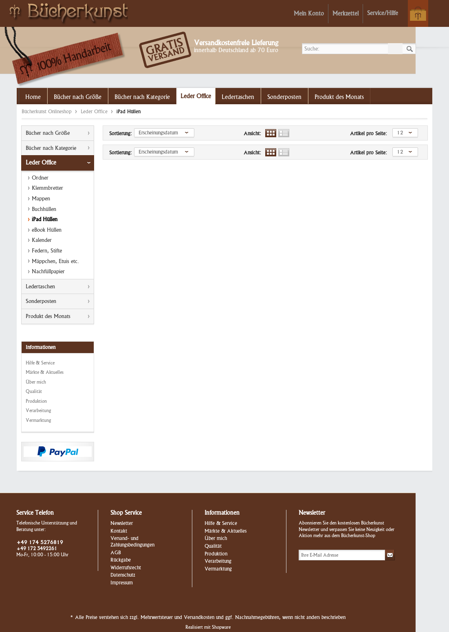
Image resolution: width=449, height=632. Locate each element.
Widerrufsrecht (125, 567)
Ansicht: (252, 133)
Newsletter (121, 523)
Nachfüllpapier (48, 271)
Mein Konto (309, 13)
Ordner (40, 177)
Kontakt (118, 531)
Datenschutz (122, 575)
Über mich (36, 382)
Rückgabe (120, 560)
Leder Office (95, 111)
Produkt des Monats (48, 316)
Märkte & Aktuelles (45, 372)
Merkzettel (345, 13)
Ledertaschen (40, 286)
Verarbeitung (38, 410)
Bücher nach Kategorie (51, 148)
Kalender (42, 240)
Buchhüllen (44, 209)
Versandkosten (199, 617)
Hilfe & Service (40, 363)
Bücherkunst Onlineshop (66, 12)
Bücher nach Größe (48, 132)
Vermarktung (38, 420)
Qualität (34, 391)
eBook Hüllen (47, 229)
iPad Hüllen (44, 219)
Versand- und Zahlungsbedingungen (132, 541)
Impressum (121, 582)
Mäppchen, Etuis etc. (55, 261)
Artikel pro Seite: (368, 133)
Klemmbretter (47, 187)
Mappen (41, 198)
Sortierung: (120, 133)
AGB (115, 552)
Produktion (36, 401)
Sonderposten (41, 301)
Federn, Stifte (47, 250)
